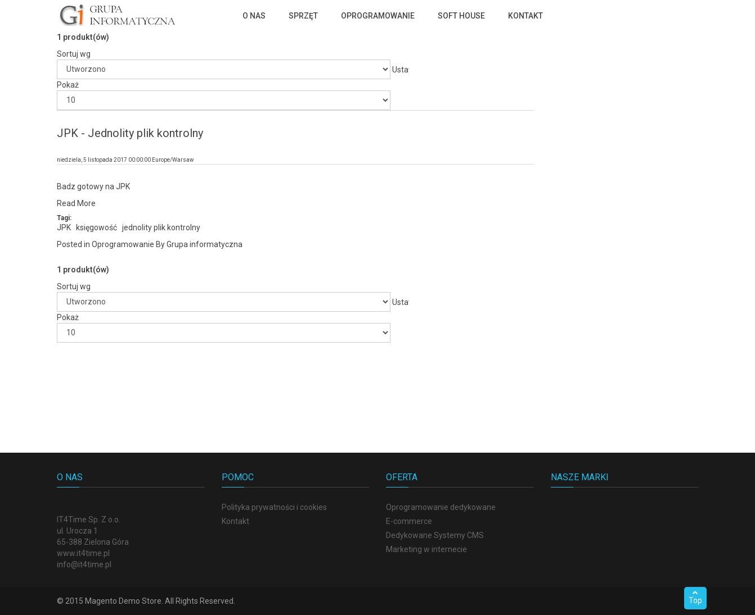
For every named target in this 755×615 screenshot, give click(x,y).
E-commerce (409, 521)
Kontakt (235, 521)
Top (695, 597)
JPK (64, 227)
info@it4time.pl (84, 564)
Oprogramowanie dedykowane (441, 507)
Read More (76, 203)
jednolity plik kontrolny (161, 227)
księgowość (96, 227)
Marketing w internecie (426, 549)
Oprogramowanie (123, 244)
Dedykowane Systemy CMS (435, 535)
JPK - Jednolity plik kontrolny (130, 133)
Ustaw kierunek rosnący (400, 71)
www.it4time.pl (83, 553)
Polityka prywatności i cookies (274, 507)
